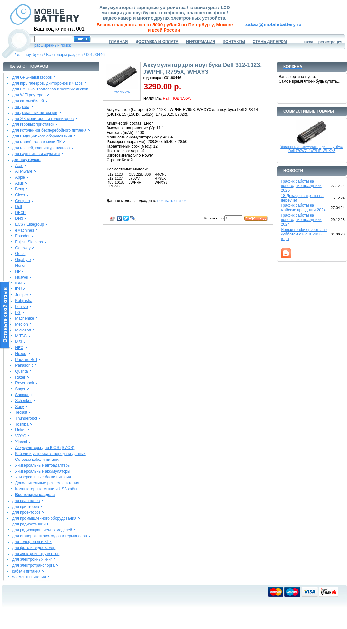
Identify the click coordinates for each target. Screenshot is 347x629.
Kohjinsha (23, 300)
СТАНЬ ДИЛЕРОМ (270, 42)
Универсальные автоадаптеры (42, 465)
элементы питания (29, 577)
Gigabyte (23, 259)
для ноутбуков (30, 54)
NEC (19, 348)
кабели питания (26, 571)
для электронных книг (32, 559)
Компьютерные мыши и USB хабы (46, 489)
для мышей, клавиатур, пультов (41, 148)
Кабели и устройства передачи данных (50, 453)
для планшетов (26, 500)
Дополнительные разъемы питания (47, 483)
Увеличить (122, 91)
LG (17, 312)
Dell (18, 206)
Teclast (21, 412)
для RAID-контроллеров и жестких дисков (50, 89)
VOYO (20, 436)
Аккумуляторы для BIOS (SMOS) (44, 447)
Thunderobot (26, 418)
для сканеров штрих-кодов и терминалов (49, 536)
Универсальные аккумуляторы (42, 471)
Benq (19, 189)
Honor (20, 265)
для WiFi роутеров (28, 95)
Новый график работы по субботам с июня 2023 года (304, 234)
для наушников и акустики (36, 154)
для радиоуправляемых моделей (42, 530)
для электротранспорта (33, 565)
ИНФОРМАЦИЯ (200, 42)
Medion (21, 324)
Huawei (21, 277)
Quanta (21, 371)
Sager (20, 389)
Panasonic (24, 365)
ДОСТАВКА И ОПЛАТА (157, 42)
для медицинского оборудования (42, 136)
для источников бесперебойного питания (49, 130)
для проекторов (26, 512)
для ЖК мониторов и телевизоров (43, 118)
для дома (20, 107)
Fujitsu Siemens (29, 242)
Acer (19, 165)
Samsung (23, 395)
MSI (18, 342)
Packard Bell (26, 359)
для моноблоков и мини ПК (36, 142)
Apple (20, 177)
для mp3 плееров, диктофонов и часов (47, 83)
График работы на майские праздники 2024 (303, 207)
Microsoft (23, 330)
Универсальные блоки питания (43, 477)
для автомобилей (28, 101)
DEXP (20, 212)
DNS (19, 218)
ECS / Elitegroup (29, 224)
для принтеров (25, 506)
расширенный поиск (52, 45)
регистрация (330, 42)
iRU (18, 289)
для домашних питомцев (34, 112)
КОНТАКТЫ (234, 42)
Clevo (20, 195)
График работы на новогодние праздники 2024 (301, 220)
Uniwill (20, 430)
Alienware (23, 171)
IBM (18, 283)
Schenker (23, 400)
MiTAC (21, 336)
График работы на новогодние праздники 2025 (301, 186)
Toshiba (21, 424)
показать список (171, 200)
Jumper (21, 295)
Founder (22, 236)
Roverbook (24, 383)
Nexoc (20, 353)
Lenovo (21, 306)
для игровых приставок (33, 124)
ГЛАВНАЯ (118, 42)
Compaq (22, 201)
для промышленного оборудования (44, 518)
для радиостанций (29, 524)
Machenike (24, 318)
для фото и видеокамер (33, 547)
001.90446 (95, 54)
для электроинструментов (35, 553)
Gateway (22, 248)
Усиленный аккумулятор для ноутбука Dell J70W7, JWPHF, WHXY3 (311, 149)
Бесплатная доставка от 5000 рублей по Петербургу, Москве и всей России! (165, 27)
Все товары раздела (64, 54)
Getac (20, 253)
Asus (19, 183)
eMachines (24, 230)
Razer (20, 377)
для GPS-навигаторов (32, 77)
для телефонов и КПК (31, 542)
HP (18, 271)
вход (309, 42)
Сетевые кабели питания (37, 459)
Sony (19, 406)
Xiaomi (21, 442)
